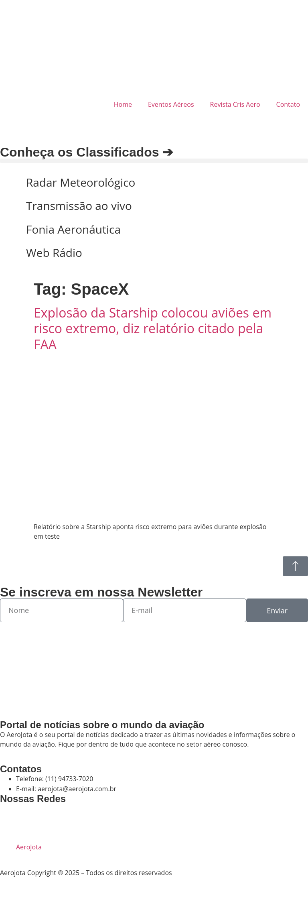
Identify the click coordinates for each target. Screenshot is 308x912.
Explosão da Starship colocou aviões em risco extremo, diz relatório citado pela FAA (153, 328)
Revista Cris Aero (235, 104)
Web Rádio (54, 252)
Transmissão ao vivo (79, 205)
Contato (288, 104)
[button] (154, 161)
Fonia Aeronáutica (73, 229)
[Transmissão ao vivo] (10, 206)
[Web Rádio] (10, 253)
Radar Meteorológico (80, 182)
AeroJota (29, 847)
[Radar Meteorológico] (10, 183)
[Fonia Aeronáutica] (10, 230)
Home (123, 104)
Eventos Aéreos (171, 104)
